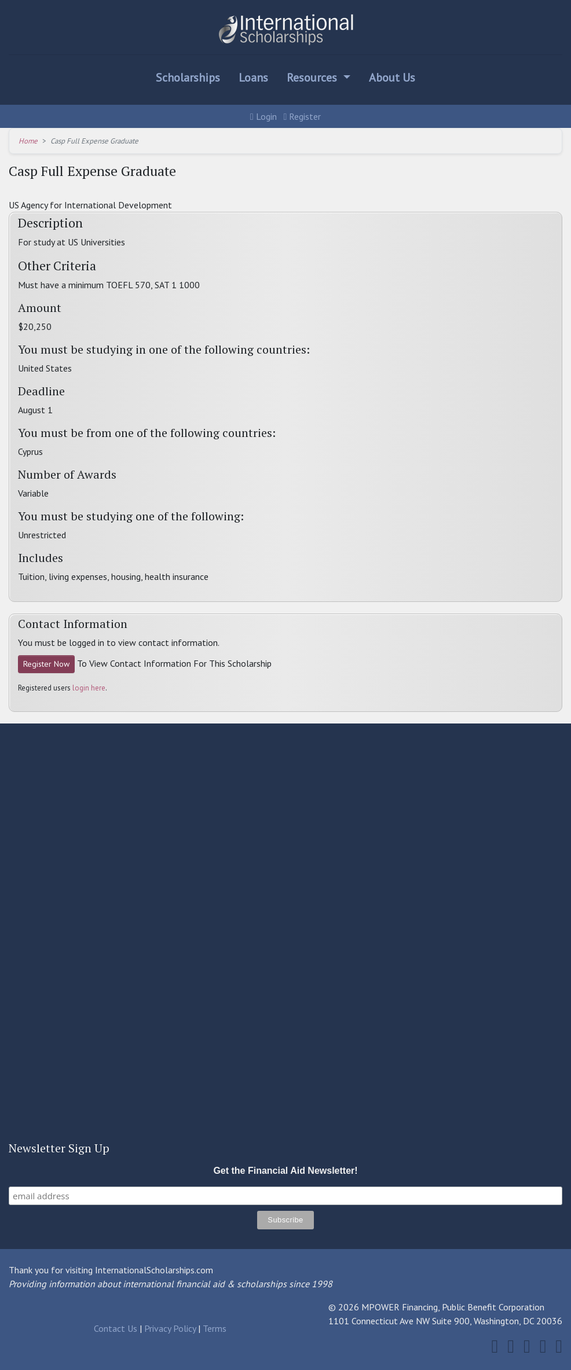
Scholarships (188, 77)
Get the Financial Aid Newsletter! (285, 1171)
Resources (313, 77)
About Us (392, 77)
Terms (214, 1328)
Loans (253, 77)
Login (263, 116)
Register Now (46, 664)
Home (28, 141)
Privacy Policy (170, 1328)
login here (88, 688)
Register (302, 116)
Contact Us (115, 1328)
